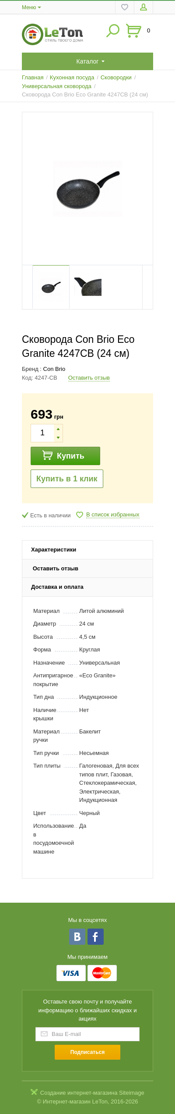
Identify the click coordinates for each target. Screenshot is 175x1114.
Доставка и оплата (57, 587)
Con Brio (54, 369)
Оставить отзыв (89, 377)
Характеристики (53, 549)
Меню (29, 7)
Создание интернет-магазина (79, 1092)
